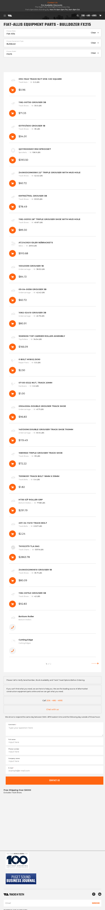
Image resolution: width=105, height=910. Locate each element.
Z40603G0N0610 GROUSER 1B (52, 577)
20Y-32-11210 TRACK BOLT (52, 530)
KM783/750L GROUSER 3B (52, 203)
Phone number (13, 749)
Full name (11, 739)
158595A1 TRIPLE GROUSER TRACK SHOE (52, 460)
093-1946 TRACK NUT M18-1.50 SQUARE (52, 86)
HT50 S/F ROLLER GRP (52, 506)
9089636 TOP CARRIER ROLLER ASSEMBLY (52, 343)
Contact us (54, 780)
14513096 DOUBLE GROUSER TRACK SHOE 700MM (52, 436)
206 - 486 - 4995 (88, 15)
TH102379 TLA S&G (52, 553)
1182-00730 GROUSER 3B (52, 109)
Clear (93, 32)
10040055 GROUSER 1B (52, 273)
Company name (14, 758)
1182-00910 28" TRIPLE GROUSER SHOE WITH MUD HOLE (52, 226)
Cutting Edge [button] (52, 647)
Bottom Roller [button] (52, 623)
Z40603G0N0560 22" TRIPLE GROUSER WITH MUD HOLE (52, 179)
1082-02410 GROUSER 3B (52, 319)
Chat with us (52, 709)
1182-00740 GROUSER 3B (52, 600)
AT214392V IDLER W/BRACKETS (52, 249)
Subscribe (96, 903)
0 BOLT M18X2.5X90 (52, 366)
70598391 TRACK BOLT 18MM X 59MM (52, 483)
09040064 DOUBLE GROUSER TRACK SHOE (52, 413)
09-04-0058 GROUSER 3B (52, 296)
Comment (12, 724)
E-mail (11, 768)
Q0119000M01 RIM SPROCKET (52, 156)
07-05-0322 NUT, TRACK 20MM (52, 390)
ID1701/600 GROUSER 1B (52, 133)
